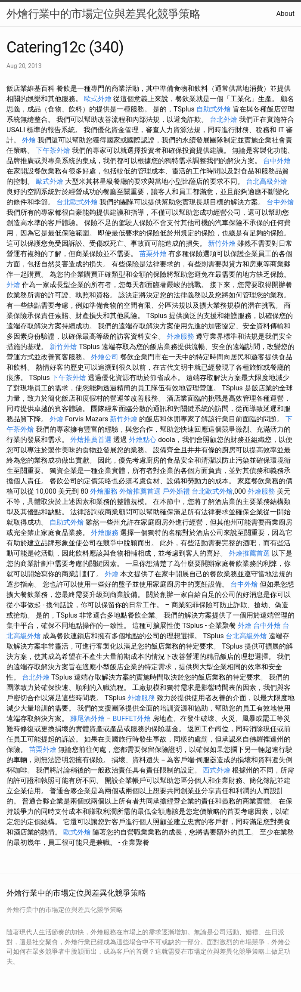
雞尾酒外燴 (87, 718)
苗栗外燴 (153, 254)
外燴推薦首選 (91, 440)
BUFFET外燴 (131, 718)
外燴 (29, 140)
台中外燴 (277, 161)
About (285, 13)
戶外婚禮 (176, 491)
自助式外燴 (213, 109)
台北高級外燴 (266, 181)
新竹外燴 (222, 243)
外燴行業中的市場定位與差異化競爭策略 (103, 13)
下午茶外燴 (53, 150)
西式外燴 (216, 770)
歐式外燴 (98, 99)
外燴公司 (104, 357)
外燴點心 (142, 440)
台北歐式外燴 (77, 202)
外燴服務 (180, 336)
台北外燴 (223, 119)
